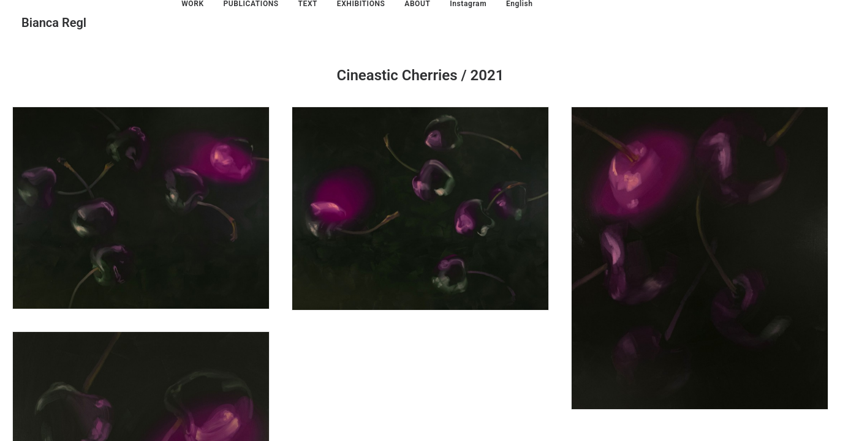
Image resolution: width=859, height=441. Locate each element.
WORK (192, 3)
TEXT (308, 3)
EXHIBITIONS (361, 3)
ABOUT (417, 3)
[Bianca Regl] (53, 23)
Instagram (468, 3)
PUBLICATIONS (250, 3)
